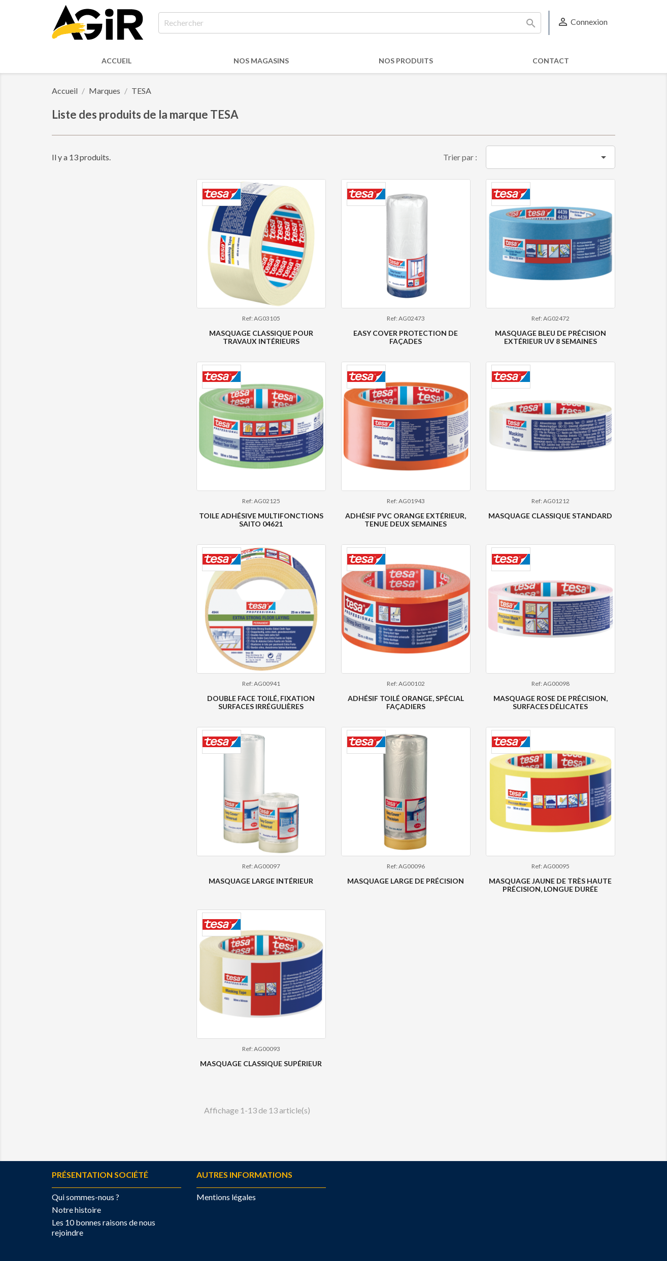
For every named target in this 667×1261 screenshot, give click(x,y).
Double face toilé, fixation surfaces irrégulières (261, 702)
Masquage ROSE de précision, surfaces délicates (550, 702)
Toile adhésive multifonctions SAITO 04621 (261, 519)
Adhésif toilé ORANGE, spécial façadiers (406, 702)
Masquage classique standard (550, 515)
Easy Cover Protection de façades (405, 337)
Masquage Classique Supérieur (261, 1063)
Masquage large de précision (405, 881)
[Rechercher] (349, 22)
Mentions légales (226, 1197)
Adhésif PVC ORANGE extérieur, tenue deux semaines (405, 519)
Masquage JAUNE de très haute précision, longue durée (550, 885)
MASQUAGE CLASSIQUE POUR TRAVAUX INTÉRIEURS (261, 337)
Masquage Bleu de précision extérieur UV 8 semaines (550, 337)
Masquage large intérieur (261, 881)
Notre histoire (76, 1209)
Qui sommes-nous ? (85, 1197)
